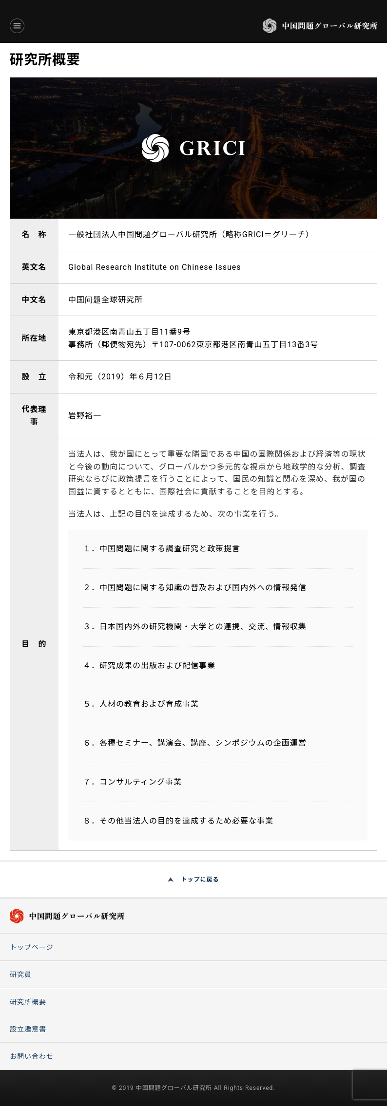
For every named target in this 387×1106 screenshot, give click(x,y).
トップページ (32, 947)
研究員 (21, 974)
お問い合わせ (32, 1056)
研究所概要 (28, 1002)
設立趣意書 (28, 1029)
